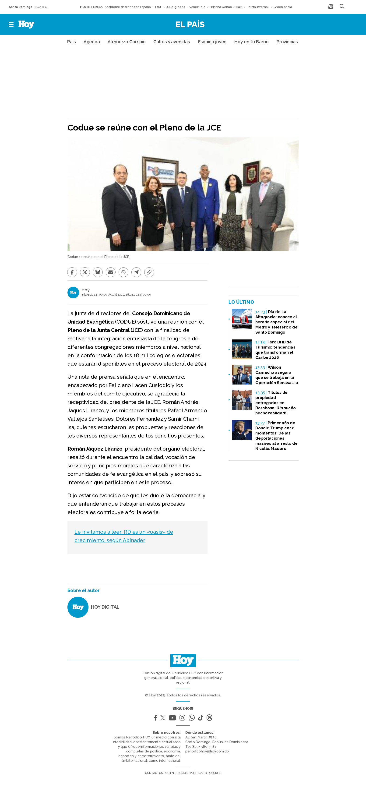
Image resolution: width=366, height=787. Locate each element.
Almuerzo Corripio (127, 41)
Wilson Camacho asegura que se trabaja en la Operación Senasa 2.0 (276, 375)
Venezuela (197, 7)
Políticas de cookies (205, 773)
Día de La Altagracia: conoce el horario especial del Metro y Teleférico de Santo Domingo (276, 322)
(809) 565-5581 (204, 747)
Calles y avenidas (171, 41)
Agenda (92, 41)
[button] (11, 24)
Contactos (154, 773)
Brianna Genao (221, 7)
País (71, 41)
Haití (239, 7)
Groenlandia (283, 7)
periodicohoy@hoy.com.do (207, 751)
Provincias (287, 41)
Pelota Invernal (258, 7)
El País (190, 24)
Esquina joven (212, 41)
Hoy (86, 290)
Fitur (158, 7)
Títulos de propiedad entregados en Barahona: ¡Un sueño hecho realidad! (275, 402)
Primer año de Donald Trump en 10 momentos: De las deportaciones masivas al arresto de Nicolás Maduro (276, 435)
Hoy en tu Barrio (251, 41)
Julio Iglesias (175, 7)
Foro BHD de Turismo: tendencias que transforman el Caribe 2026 (275, 350)
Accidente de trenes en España (128, 7)
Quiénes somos (176, 773)
